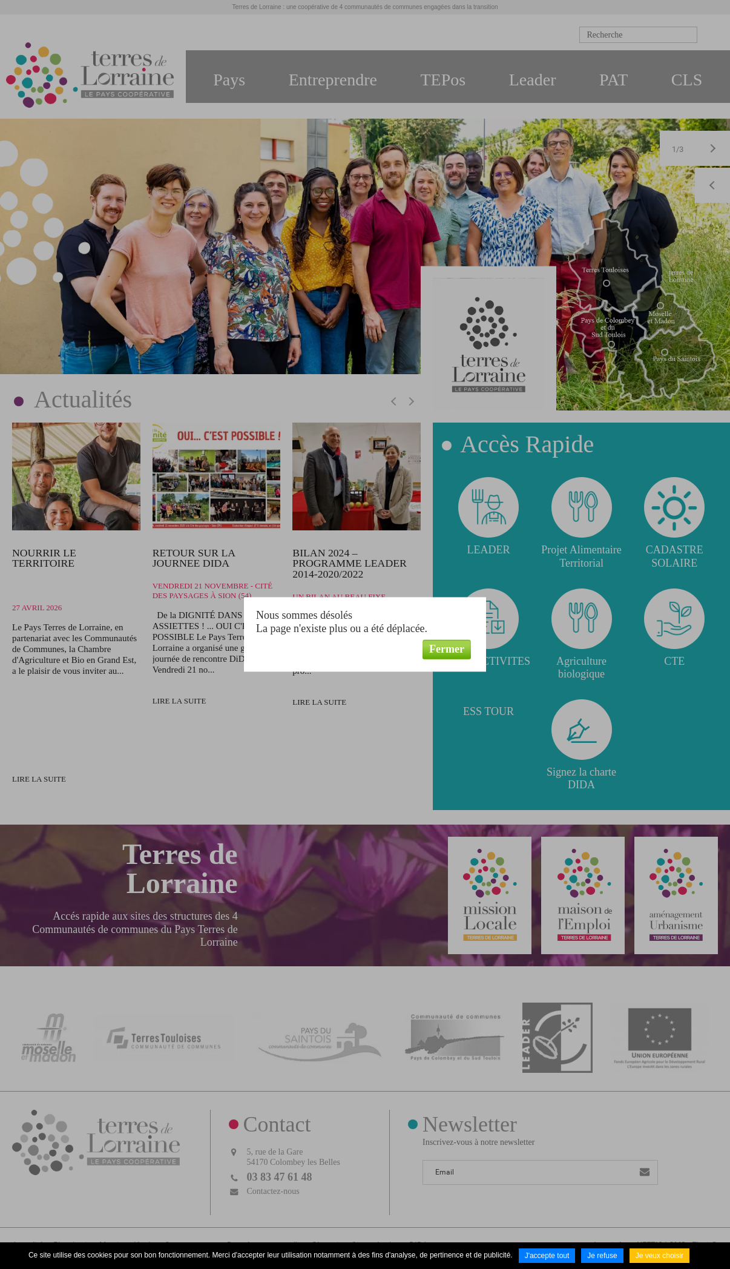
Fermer (446, 649)
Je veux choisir (659, 1255)
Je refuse (602, 1255)
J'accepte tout (547, 1255)
